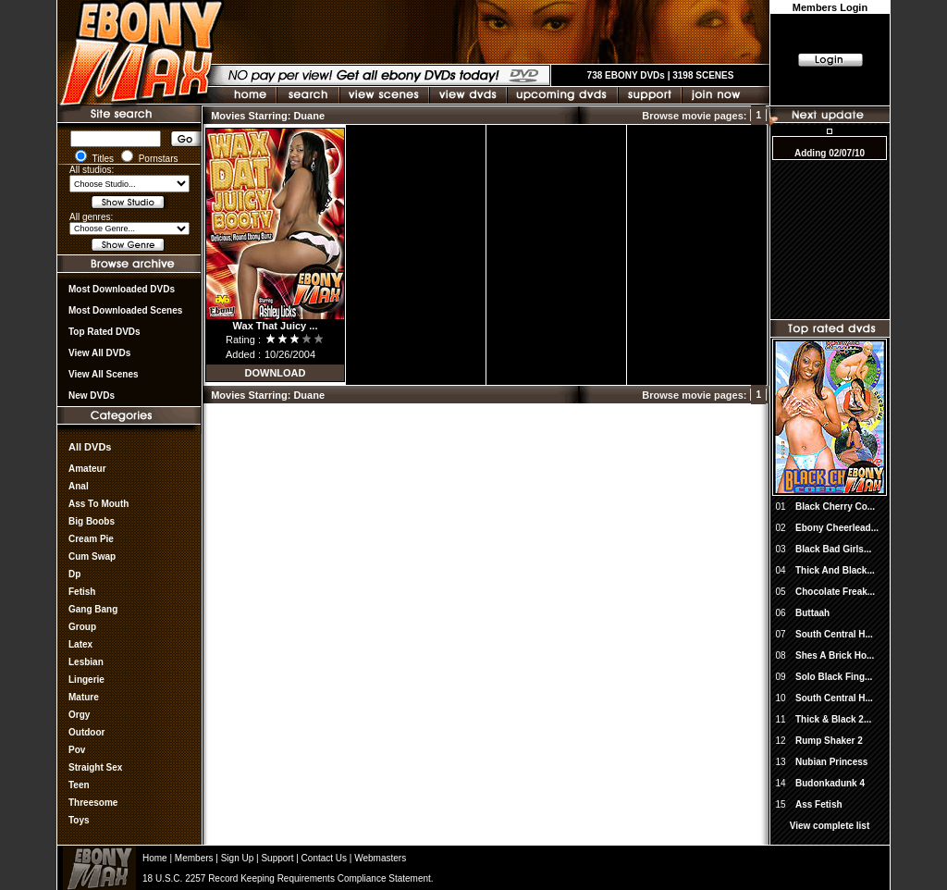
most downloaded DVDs (121, 289)
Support (277, 858)
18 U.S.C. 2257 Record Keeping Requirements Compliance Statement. (288, 878)
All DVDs (89, 446)
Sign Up (237, 858)
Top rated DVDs (104, 332)
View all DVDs (99, 353)
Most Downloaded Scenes (125, 310)
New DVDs (91, 395)
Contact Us (324, 858)
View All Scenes (103, 374)
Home (154, 858)
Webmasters (380, 858)
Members (194, 858)
